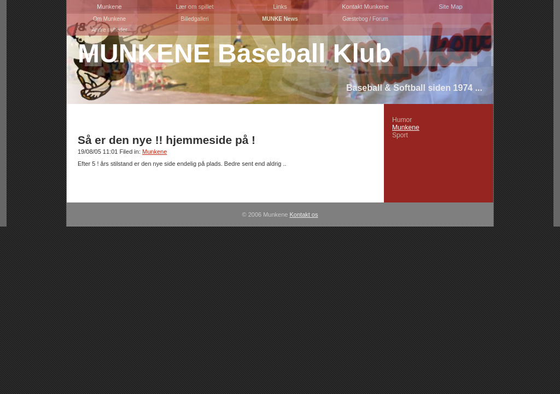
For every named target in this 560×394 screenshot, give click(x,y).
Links (280, 6)
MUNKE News (280, 19)
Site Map (450, 6)
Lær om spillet (194, 6)
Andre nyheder (109, 30)
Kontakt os (304, 214)
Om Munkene (109, 19)
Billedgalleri (194, 19)
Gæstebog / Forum (365, 19)
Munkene (109, 6)
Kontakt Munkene (365, 6)
